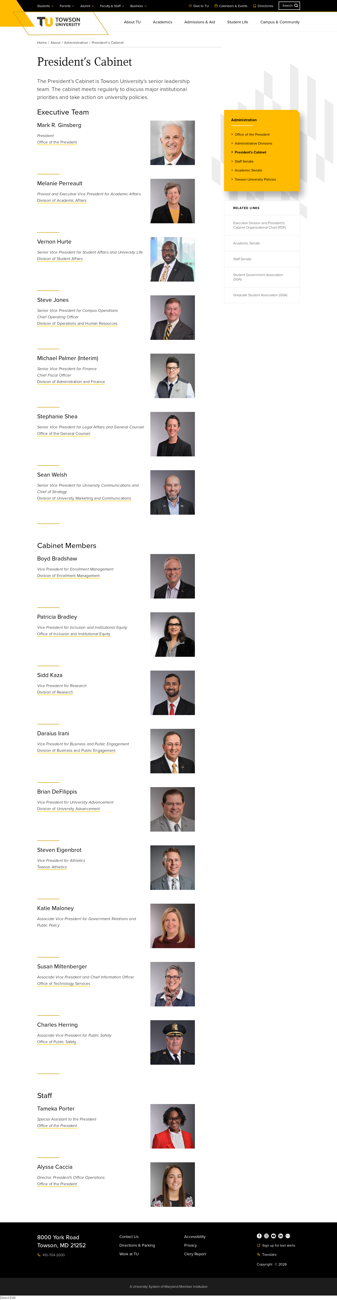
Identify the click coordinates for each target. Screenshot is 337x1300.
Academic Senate (248, 170)
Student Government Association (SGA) (258, 277)
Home (42, 42)
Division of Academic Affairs (62, 200)
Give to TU (199, 6)
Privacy (190, 1245)
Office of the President (57, 142)
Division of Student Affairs (60, 258)
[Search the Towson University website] (289, 6)
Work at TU (129, 1254)
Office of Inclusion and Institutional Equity (73, 633)
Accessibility (195, 1236)
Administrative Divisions (253, 143)
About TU (132, 22)
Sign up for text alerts (276, 1245)
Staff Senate (244, 161)
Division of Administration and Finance (71, 381)
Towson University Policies (255, 179)
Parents (67, 6)
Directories (263, 6)
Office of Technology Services (63, 983)
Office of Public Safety (56, 1041)
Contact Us (129, 1236)
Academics (162, 22)
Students (45, 6)
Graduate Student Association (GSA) (260, 295)
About (56, 42)
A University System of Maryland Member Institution (169, 1286)
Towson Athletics (52, 867)
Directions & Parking (137, 1245)
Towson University (70, 23)
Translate (267, 1254)
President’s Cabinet (250, 152)
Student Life (237, 22)
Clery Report (195, 1254)
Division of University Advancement (68, 808)
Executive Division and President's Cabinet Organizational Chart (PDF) (259, 225)
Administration (76, 42)
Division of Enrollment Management (68, 575)
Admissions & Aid (199, 22)
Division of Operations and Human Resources (77, 323)
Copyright (265, 1264)
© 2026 (281, 1264)
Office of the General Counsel (63, 433)
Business (138, 6)
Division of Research (55, 692)
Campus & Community (280, 22)
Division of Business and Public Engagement (76, 750)
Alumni (87, 6)
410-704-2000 (51, 1255)
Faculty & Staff (112, 6)
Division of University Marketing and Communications (84, 498)
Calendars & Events (230, 6)
